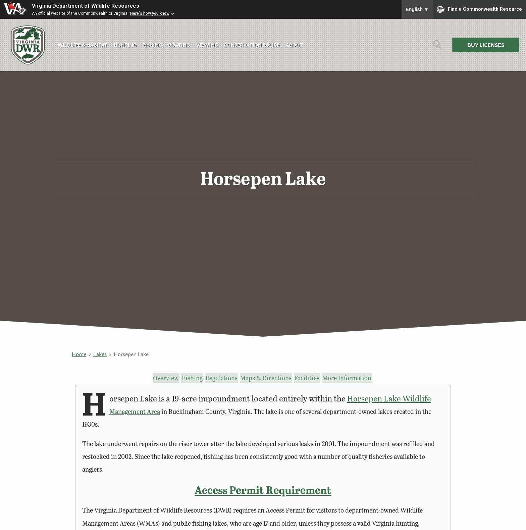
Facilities (310, 378)
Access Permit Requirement (263, 490)
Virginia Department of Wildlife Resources (85, 6)
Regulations (225, 378)
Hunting (125, 45)
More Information (349, 378)
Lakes (100, 354)
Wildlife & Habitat (82, 45)
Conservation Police (252, 45)
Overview (165, 378)
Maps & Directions (269, 378)
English (417, 9)
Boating (179, 45)
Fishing (152, 45)
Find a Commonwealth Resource (479, 9)
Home (79, 354)
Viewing (207, 45)
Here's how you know (149, 13)
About (294, 45)
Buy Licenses (485, 45)
